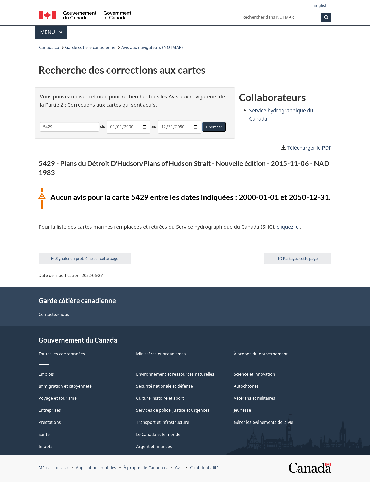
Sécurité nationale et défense (164, 386)
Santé (44, 434)
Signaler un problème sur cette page (86, 258)
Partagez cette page (298, 258)
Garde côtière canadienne (90, 47)
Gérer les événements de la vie (263, 422)
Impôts (45, 446)
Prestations (50, 422)
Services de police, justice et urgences (172, 410)
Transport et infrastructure (162, 422)
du (103, 126)
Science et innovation (254, 374)
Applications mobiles (96, 467)
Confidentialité (204, 467)
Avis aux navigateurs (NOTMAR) (152, 47)
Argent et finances (154, 446)
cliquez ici (288, 226)
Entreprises (50, 410)
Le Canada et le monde (158, 434)
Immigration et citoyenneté (65, 386)
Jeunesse (242, 410)
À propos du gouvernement (261, 354)
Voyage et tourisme (58, 398)
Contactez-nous (54, 314)
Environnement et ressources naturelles (175, 374)
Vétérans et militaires (254, 398)
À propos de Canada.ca (146, 467)
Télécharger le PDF (309, 147)
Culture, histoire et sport (160, 398)
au (154, 126)
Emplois (46, 374)
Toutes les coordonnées (62, 354)
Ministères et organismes (161, 354)
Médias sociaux (53, 467)
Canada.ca (49, 47)
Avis (179, 467)
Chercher (214, 126)
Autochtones (246, 386)
